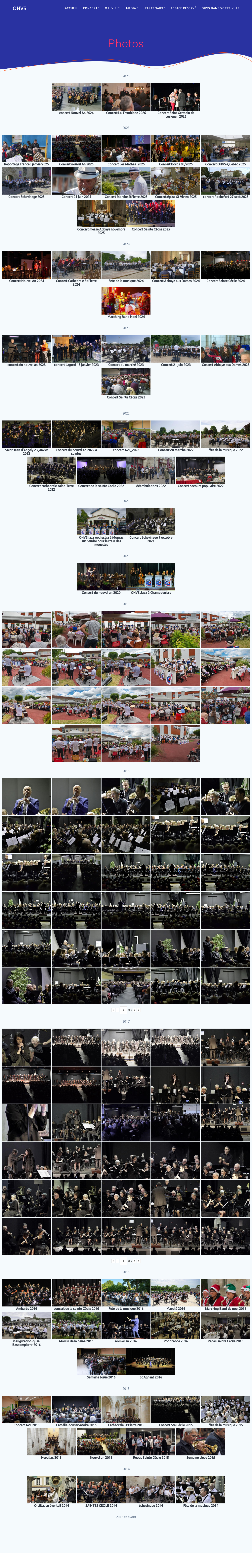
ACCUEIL (71, 8)
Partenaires (155, 8)
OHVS (19, 8)
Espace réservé (183, 8)
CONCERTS (91, 8)
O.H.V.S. (111, 8)
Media (131, 8)
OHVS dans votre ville (221, 8)
